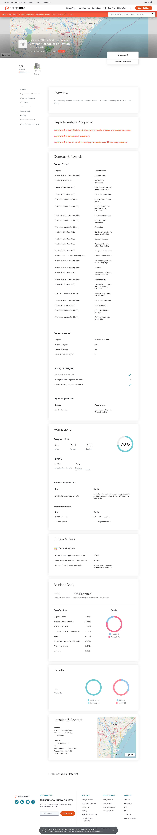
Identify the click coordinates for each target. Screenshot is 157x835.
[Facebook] (22, 802)
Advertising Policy (130, 818)
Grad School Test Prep (89, 803)
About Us (127, 800)
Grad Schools (13, 14)
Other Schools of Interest (29, 124)
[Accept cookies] (112, 830)
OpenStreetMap (142, 18)
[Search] (131, 8)
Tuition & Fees (25, 107)
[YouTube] (28, 802)
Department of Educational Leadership (72, 136)
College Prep (70, 8)
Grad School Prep (84, 8)
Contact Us (128, 803)
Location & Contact (27, 120)
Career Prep (96, 8)
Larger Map (6, 55)
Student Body (25, 111)
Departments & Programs (30, 94)
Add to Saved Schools (123, 62)
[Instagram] (33, 802)
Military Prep (122, 8)
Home (4, 14)
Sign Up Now (143, 8)
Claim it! (61, 51)
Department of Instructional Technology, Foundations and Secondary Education (91, 142)
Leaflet (131, 18)
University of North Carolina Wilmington (35, 14)
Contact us (46, 2)
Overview (23, 89)
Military (84, 811)
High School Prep (109, 8)
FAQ (38, 2)
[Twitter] (17, 802)
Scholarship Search (109, 807)
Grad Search (107, 803)
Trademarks (128, 814)
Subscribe (67, 813)
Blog (7, 2)
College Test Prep (88, 800)
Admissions (24, 102)
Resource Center (108, 811)
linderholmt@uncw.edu (68, 748)
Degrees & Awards (27, 98)
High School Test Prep (89, 814)
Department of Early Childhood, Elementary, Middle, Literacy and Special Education (92, 130)
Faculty (23, 115)
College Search (108, 800)
